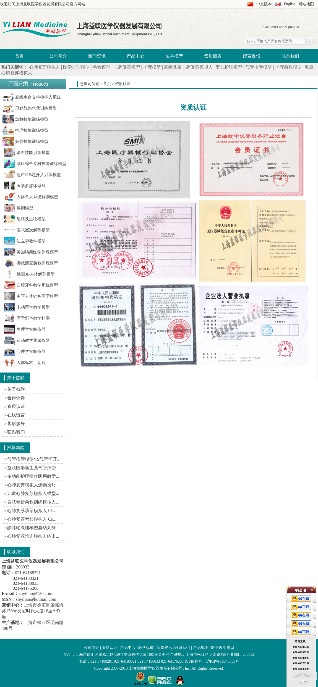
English (290, 4)
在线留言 (16, 415)
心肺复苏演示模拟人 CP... (31, 510)
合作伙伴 (16, 397)
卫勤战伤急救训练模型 (29, 108)
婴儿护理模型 (229, 67)
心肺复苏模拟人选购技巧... (33, 485)
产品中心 (135, 56)
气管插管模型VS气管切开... (33, 459)
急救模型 (101, 67)
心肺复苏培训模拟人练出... (33, 536)
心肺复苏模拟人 (44, 67)
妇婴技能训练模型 (25, 141)
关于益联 (16, 389)
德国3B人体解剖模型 (29, 274)
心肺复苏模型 (127, 67)
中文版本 (264, 4)
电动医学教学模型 (27, 307)
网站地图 (306, 4)
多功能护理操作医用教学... (33, 476)
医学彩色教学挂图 (27, 318)
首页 (19, 56)
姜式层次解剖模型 (27, 230)
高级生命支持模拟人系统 (31, 97)
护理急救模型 (288, 67)
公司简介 (58, 56)
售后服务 (213, 56)
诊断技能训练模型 (27, 152)
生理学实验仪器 (25, 329)
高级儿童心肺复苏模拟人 (188, 67)
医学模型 (174, 56)
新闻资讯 (97, 56)
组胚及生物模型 (25, 219)
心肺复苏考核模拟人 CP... (31, 519)
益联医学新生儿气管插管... (33, 467)
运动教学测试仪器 (27, 340)
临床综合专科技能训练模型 (35, 163)
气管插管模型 (258, 67)
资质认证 (16, 406)
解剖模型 (18, 208)
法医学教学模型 (25, 241)
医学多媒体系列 (25, 186)
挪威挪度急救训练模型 (31, 263)
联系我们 (290, 56)
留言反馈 (251, 56)
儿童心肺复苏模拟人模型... (33, 493)
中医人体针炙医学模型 (31, 296)
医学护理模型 (76, 67)
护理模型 (152, 67)
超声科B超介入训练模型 (32, 175)
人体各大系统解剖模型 (31, 197)
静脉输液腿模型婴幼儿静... (33, 527)
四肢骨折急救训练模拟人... (33, 502)
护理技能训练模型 (25, 130)
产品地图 (200, 648)
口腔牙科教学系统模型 (31, 285)
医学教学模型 (222, 648)
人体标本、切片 (25, 362)
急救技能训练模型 (25, 119)
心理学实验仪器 (25, 351)
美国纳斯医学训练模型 (31, 252)
